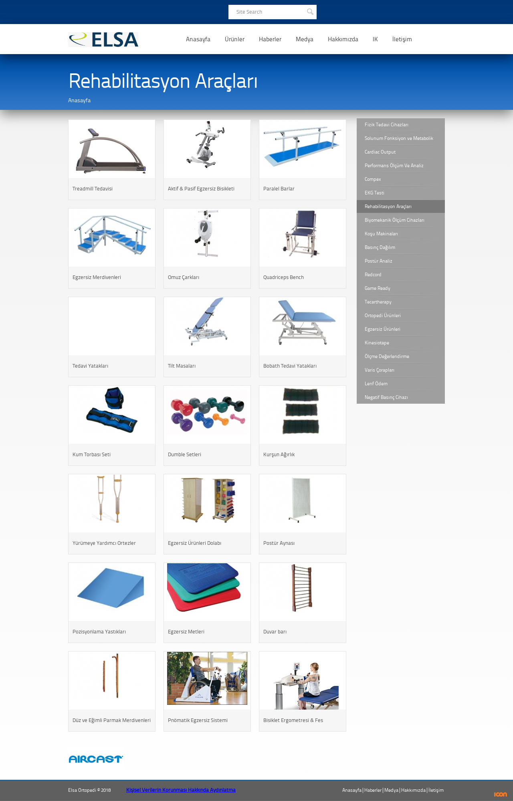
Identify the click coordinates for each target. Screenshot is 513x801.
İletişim (402, 39)
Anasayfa (198, 39)
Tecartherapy (378, 302)
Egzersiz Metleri (186, 632)
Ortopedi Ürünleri (383, 315)
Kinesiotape (377, 343)
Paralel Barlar (279, 189)
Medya (304, 39)
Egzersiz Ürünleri (382, 329)
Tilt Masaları (182, 366)
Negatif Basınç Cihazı (386, 397)
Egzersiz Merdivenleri (97, 277)
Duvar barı (275, 632)
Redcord (373, 274)
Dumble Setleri (184, 454)
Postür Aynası (279, 543)
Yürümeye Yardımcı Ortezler (104, 543)
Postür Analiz (378, 261)
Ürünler (234, 39)
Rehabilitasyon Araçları (388, 206)
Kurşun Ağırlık (279, 454)
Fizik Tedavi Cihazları (386, 124)
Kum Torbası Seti (92, 454)
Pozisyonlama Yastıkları (99, 632)
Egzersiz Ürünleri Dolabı (194, 543)
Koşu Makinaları (381, 234)
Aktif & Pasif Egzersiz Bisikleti (201, 189)
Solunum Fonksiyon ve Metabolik (399, 138)
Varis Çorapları (379, 370)
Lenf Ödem (376, 383)
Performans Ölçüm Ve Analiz (394, 165)
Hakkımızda (343, 39)
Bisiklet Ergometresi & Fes (293, 720)
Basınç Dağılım (380, 247)
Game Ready (377, 288)
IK (375, 39)
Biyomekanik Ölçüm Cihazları (394, 220)
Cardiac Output (380, 152)
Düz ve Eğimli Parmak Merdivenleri (112, 720)
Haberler (270, 39)
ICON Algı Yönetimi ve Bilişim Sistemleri (501, 794)
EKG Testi (374, 193)
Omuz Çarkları (183, 277)
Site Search (249, 12)
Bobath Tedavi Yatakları (290, 366)
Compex (373, 179)
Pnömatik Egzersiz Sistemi (198, 720)
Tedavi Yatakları (90, 366)
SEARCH (310, 11)
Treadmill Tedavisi (93, 189)
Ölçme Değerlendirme (387, 356)
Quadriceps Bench (283, 277)
